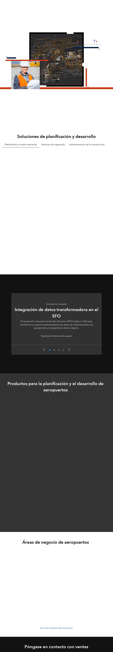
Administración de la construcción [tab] (87, 144)
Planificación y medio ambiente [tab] (21, 144)
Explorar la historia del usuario (56, 336)
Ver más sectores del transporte (56, 628)
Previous (43, 349)
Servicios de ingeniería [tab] (53, 144)
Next (69, 349)
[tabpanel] (56, 207)
